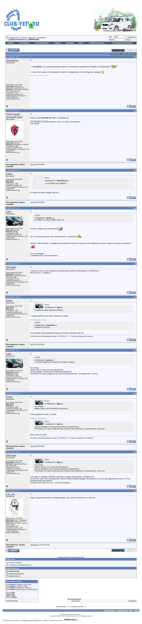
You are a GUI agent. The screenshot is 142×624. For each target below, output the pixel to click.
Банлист (11, 43)
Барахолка (31, 37)
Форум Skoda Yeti (14, 37)
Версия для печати (15, 562)
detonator (11, 267)
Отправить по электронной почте (20, 565)
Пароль (111, 40)
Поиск (81, 43)
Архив (131, 610)
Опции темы (115, 54)
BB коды (9, 592)
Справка (57, 43)
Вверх (137, 610)
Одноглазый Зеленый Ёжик (14, 115)
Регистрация (24, 43)
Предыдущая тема (64, 557)
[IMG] (8, 595)
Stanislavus (12, 60)
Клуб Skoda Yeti (121, 610)
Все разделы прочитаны (122, 43)
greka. (9, 173)
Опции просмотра (129, 54)
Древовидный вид (15, 576)
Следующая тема (78, 557)
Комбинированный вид (16, 573)
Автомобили (41, 37)
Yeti (45, 620)
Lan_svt (10, 494)
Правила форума (12, 600)
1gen (32, 164)
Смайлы (9, 594)
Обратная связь (109, 610)
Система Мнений (42, 43)
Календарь (70, 43)
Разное (24, 37)
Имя (110, 37)
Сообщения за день (96, 43)
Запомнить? (131, 37)
